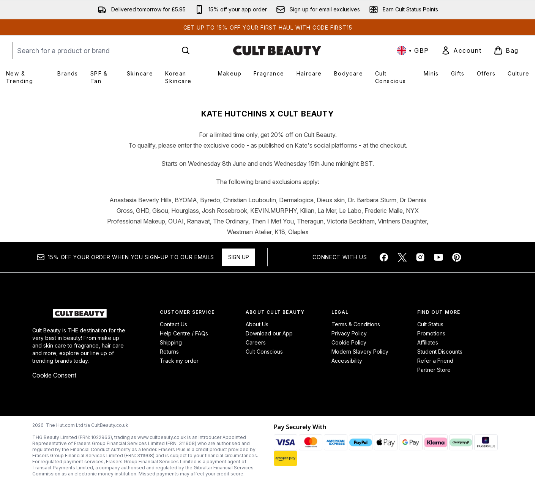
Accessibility (346, 360)
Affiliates (427, 342)
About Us (257, 324)
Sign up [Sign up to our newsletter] (238, 257)
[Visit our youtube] (438, 257)
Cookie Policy (348, 342)
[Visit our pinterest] (457, 257)
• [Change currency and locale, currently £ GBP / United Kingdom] (413, 50)
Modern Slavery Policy (359, 351)
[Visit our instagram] (420, 257)
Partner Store (434, 370)
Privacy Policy (349, 333)
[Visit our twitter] (402, 257)
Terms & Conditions (355, 324)
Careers (256, 342)
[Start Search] (185, 50)
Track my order (179, 360)
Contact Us (173, 324)
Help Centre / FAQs (184, 333)
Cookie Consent (54, 375)
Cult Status (430, 324)
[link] (461, 50)
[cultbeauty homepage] (277, 50)
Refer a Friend (435, 360)
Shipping (171, 342)
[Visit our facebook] (384, 257)
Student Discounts (439, 351)
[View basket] (506, 50)
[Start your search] (104, 50)
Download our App (269, 333)
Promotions (431, 333)
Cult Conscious (264, 351)
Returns (169, 351)
